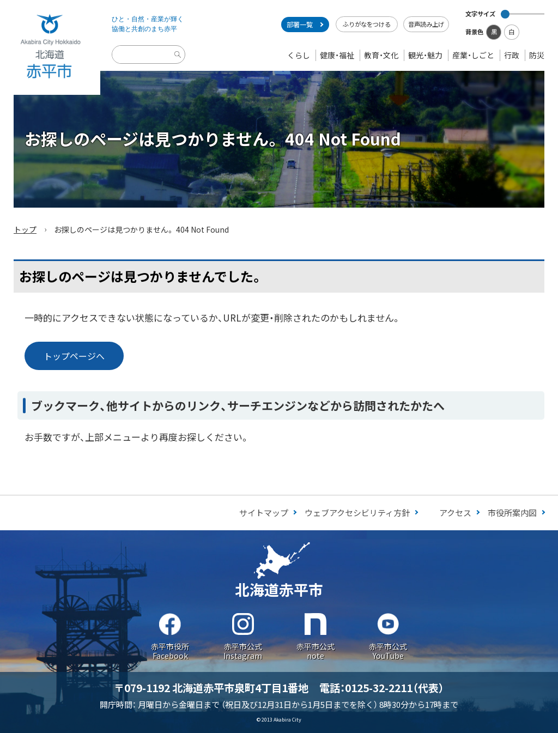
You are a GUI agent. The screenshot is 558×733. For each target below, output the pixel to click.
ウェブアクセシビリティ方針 (357, 512)
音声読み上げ (426, 24)
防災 (536, 55)
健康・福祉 (337, 55)
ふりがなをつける (367, 24)
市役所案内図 (512, 512)
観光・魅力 (425, 55)
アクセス (455, 512)
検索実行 (179, 63)
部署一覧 (300, 24)
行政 (511, 55)
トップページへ (74, 355)
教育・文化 (381, 55)
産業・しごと (473, 55)
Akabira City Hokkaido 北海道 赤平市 (50, 47)
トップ (25, 229)
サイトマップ (263, 512)
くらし (298, 55)
